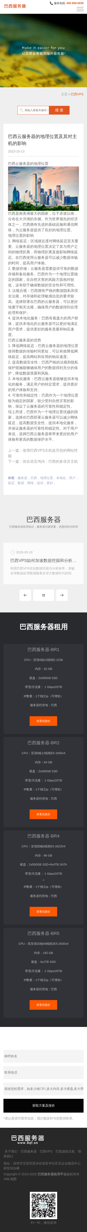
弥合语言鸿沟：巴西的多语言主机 (50, 461)
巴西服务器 (29, 1151)
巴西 (34, 478)
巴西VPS (77, 94)
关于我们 (11, 1151)
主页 (64, 94)
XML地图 (10, 1179)
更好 (50, 483)
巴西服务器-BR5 (43, 933)
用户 (72, 478)
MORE (43, 595)
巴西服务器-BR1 (43, 649)
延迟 (11, 483)
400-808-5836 (75, 3)
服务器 (22, 478)
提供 (40, 483)
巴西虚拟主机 (65, 1151)
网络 (30, 483)
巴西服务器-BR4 (43, 836)
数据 (21, 483)
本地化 (61, 478)
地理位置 (46, 478)
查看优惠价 (43, 721)
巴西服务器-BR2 (43, 742)
